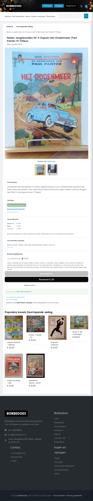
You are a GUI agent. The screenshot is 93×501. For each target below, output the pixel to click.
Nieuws (57, 434)
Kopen (57, 458)
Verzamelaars (60, 426)
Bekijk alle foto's (46, 161)
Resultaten (51, 16)
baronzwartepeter (16, 209)
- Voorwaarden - (59, 495)
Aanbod (8, 16)
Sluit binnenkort (18, 16)
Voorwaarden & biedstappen (15, 297)
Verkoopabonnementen (64, 466)
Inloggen (58, 6)
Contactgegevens (18, 453)
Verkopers (58, 430)
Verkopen (47, 6)
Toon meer (10, 247)
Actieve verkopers (38, 16)
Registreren (71, 6)
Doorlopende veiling (24, 26)
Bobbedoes (23, 495)
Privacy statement (74, 495)
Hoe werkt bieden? (12, 299)
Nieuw (27, 16)
